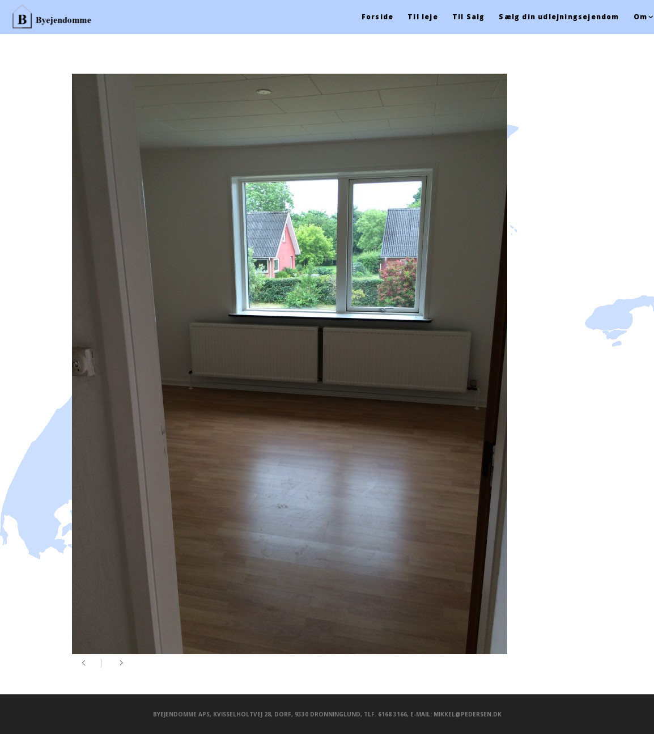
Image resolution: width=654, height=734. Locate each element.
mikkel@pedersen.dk (468, 714)
